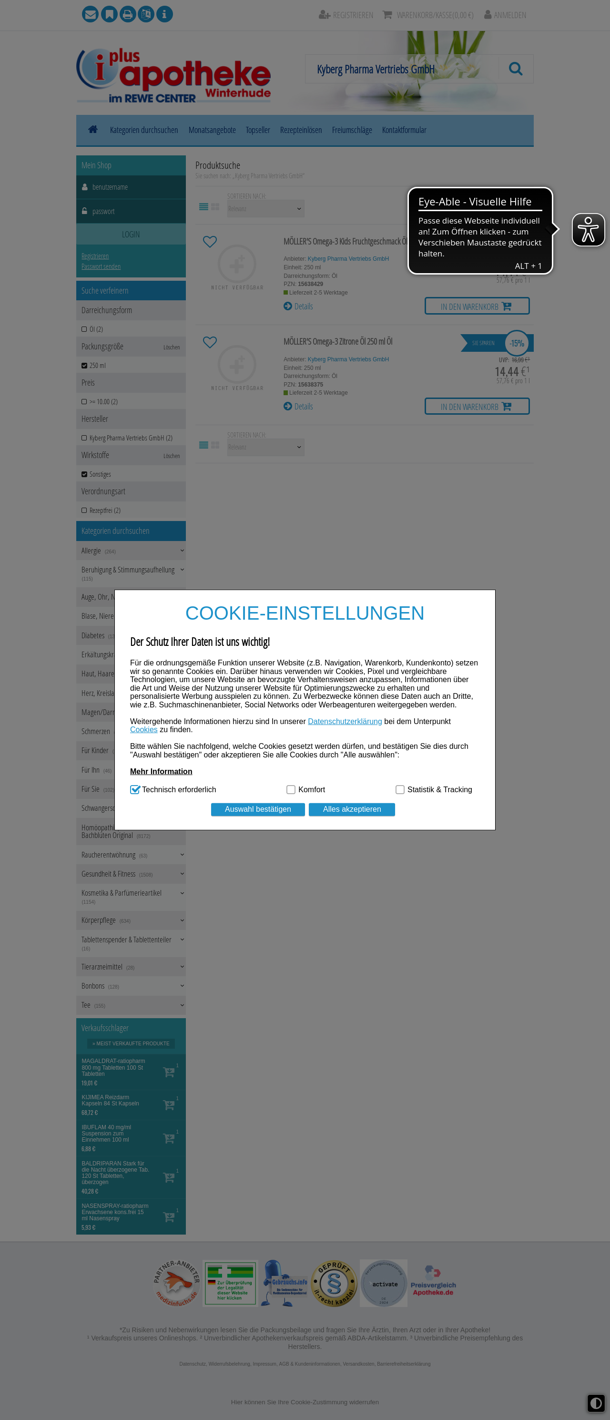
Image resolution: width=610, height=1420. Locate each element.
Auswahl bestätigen (258, 809)
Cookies (144, 729)
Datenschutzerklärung (345, 721)
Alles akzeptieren (352, 809)
